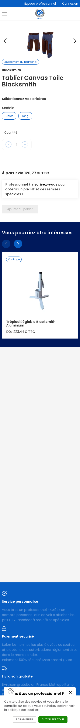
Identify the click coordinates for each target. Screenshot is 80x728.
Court (9, 116)
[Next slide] (75, 41)
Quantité (10, 132)
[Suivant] (18, 244)
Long (25, 116)
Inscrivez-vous (44, 184)
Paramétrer (26, 719)
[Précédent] (6, 244)
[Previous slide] (5, 41)
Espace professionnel (40, 3)
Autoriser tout (54, 719)
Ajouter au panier (20, 209)
